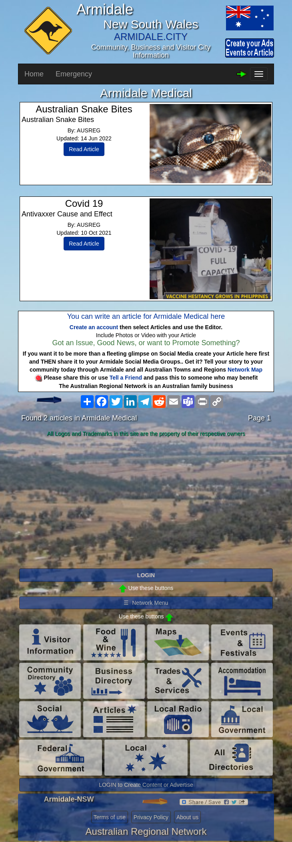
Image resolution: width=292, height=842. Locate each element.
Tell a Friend (126, 377)
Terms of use (110, 817)
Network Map (245, 369)
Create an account (94, 327)
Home (34, 74)
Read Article (84, 149)
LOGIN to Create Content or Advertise (146, 785)
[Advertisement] (146, 503)
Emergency (74, 74)
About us (187, 817)
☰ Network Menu (146, 603)
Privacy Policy (151, 817)
